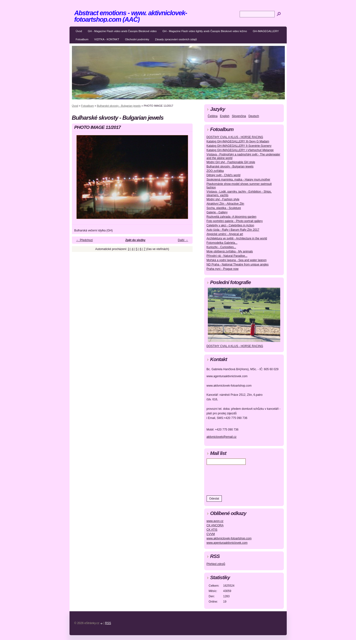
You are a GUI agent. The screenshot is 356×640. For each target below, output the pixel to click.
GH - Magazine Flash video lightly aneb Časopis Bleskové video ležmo (204, 31)
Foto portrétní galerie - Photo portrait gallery (235, 221)
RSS (108, 623)
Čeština (213, 116)
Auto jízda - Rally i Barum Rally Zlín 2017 (233, 229)
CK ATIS (212, 529)
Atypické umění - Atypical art (225, 234)
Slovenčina (239, 116)
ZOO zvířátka (215, 171)
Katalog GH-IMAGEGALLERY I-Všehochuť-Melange (240, 150)
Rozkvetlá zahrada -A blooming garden (232, 216)
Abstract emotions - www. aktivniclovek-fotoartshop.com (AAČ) (130, 16)
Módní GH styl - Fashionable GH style (231, 162)
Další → (183, 240)
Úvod (79, 31)
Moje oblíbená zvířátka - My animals (230, 251)
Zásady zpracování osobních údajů (176, 39)
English (224, 116)
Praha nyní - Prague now (223, 269)
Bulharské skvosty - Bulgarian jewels (119, 105)
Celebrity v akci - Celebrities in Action (230, 225)
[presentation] (243, 479)
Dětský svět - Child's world (223, 175)
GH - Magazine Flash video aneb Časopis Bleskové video (122, 31)
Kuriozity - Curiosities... (221, 247)
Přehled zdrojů (216, 564)
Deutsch (253, 116)
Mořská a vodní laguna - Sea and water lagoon (237, 260)
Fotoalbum (82, 39)
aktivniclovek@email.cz (222, 436)
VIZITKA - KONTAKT (106, 39)
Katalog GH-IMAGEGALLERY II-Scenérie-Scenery (239, 145)
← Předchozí (84, 240)
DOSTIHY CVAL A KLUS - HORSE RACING (235, 137)
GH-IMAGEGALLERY (266, 31)
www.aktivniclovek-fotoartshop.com (229, 538)
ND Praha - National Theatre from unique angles (238, 264)
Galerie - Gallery (217, 212)
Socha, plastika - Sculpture (224, 208)
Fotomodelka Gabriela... (222, 242)
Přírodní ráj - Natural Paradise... (227, 255)
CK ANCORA (215, 525)
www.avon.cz (215, 521)
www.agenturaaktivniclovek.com (227, 542)
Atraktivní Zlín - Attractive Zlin (225, 203)
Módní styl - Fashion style (223, 199)
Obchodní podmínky (137, 39)
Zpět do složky (135, 240)
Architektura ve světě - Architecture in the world (237, 238)
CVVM (211, 534)
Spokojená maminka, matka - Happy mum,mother (238, 179)
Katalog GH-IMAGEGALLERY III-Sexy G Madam (238, 141)
